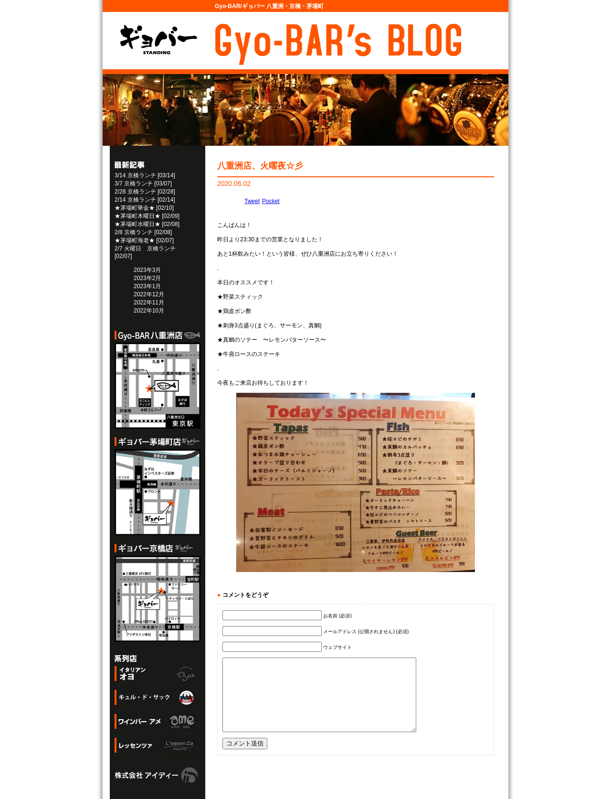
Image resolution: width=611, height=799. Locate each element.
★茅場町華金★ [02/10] (144, 208)
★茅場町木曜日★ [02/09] (147, 216)
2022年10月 (149, 310)
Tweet (252, 201)
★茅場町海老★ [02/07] (144, 240)
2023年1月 (147, 286)
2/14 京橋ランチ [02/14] (145, 199)
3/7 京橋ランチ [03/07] (143, 183)
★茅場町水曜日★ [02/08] (147, 224)
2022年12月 (149, 294)
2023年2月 (147, 278)
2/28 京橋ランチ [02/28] (145, 191)
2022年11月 (149, 302)
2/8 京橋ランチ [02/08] (143, 232)
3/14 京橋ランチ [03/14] (145, 175)
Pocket (271, 201)
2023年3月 (147, 270)
